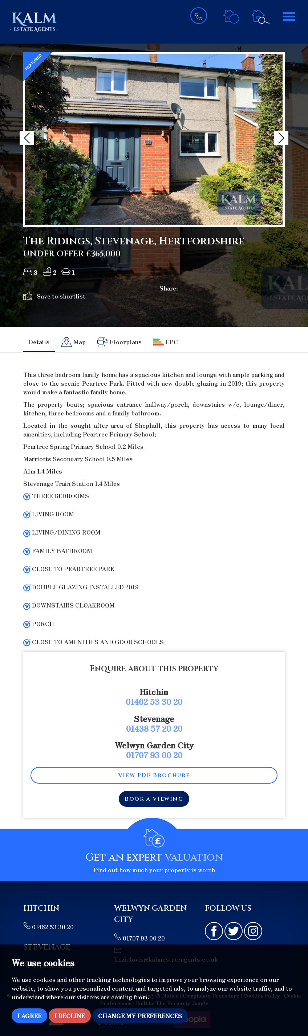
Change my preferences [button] (140, 1015)
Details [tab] (39, 341)
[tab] (73, 342)
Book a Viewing (154, 799)
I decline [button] (69, 1015)
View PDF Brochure (154, 775)
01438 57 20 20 (154, 728)
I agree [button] (29, 1015)
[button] (27, 138)
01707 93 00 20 (154, 754)
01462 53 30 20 (154, 701)
